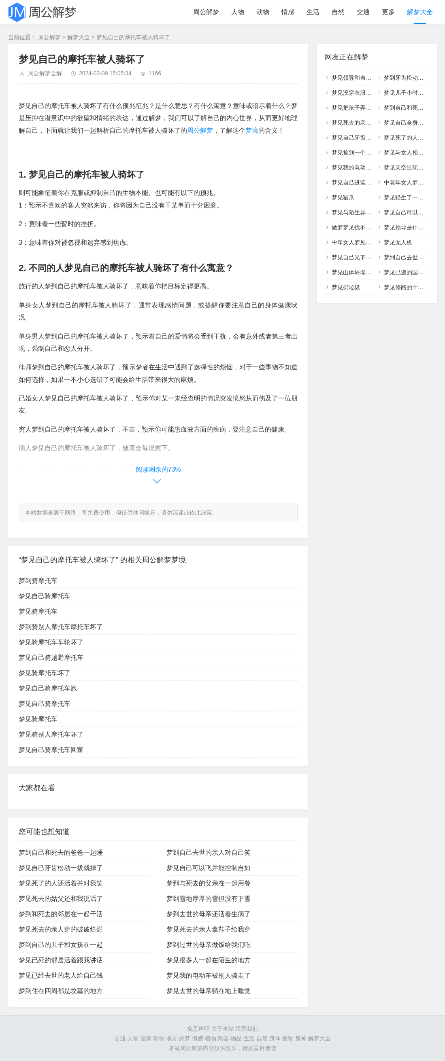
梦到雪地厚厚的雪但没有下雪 (208, 898)
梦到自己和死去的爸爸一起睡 (61, 852)
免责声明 (198, 1028)
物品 (236, 1038)
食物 (288, 1038)
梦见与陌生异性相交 (357, 212)
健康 (145, 1038)
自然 (338, 11)
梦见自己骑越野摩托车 (51, 657)
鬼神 (301, 1038)
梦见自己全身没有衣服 (412, 122)
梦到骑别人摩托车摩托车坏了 (61, 626)
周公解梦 (206, 11)
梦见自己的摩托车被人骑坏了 (133, 37)
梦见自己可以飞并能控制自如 (208, 867)
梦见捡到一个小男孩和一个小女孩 (374, 152)
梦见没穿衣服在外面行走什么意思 (374, 92)
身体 (275, 1038)
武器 (223, 1038)
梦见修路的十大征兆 (409, 287)
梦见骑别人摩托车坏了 (51, 734)
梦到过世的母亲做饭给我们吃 (208, 944)
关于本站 (222, 1028)
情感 (287, 11)
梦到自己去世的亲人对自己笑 (208, 852)
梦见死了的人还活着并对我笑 (61, 883)
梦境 (251, 130)
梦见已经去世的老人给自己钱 (61, 975)
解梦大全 (420, 11)
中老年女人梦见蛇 (406, 182)
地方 (171, 1038)
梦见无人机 (398, 242)
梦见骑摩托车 (38, 611)
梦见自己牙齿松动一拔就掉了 (61, 867)
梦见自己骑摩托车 (44, 596)
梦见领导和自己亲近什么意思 (368, 77)
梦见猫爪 (343, 197)
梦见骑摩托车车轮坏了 (51, 642)
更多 (388, 11)
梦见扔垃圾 (346, 287)
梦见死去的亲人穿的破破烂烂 (61, 929)
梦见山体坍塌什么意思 (360, 272)
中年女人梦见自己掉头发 (363, 242)
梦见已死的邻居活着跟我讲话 (61, 960)
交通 (363, 11)
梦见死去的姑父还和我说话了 (61, 898)
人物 (237, 11)
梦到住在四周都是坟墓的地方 (61, 990)
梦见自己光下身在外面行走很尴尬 (374, 257)
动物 (262, 11)
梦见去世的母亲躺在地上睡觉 (208, 990)
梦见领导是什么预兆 (409, 227)
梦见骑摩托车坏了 (44, 672)
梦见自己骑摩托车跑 (48, 688)
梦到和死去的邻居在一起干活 (61, 914)
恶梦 (184, 1038)
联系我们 (246, 1028)
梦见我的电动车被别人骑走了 (208, 975)
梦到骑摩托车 (38, 580)
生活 (313, 11)
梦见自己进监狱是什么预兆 (366, 182)
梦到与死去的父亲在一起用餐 (208, 883)
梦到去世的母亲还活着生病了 (208, 914)
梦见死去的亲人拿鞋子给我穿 (208, 929)
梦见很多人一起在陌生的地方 (208, 960)
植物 (210, 1038)
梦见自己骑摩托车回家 (51, 749)
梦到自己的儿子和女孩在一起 (61, 944)
